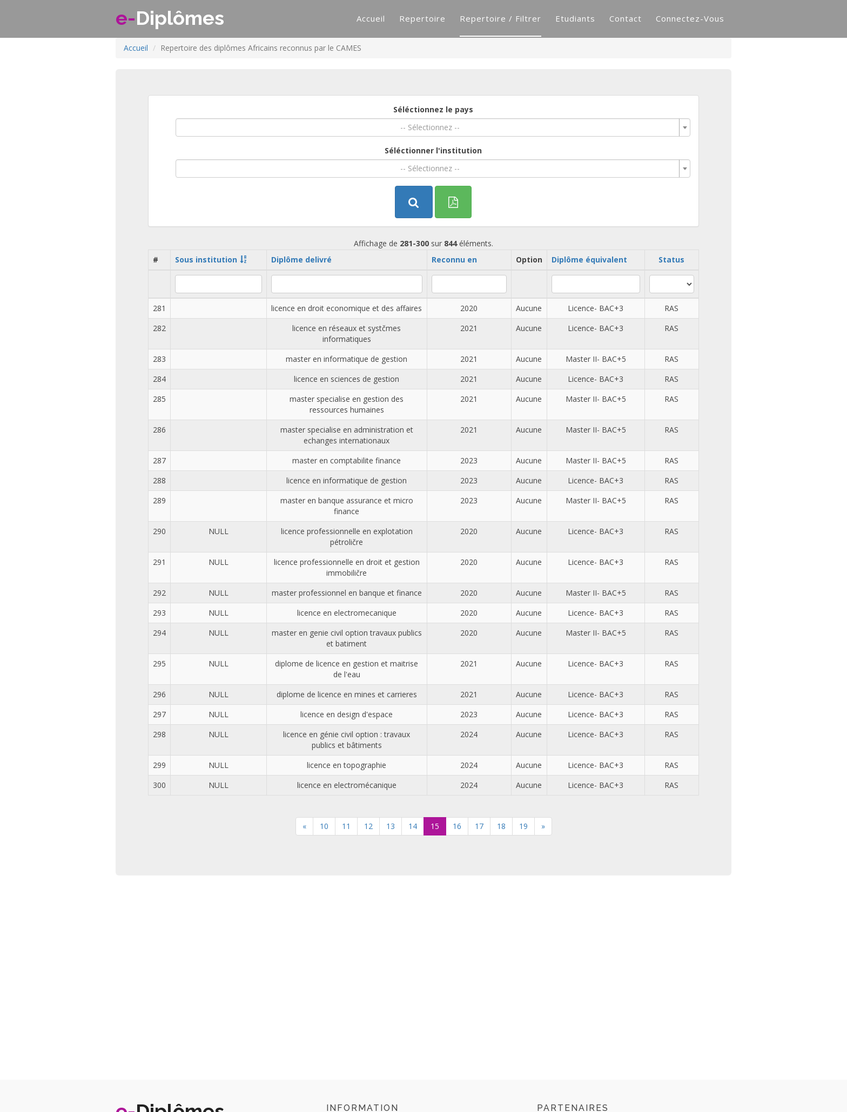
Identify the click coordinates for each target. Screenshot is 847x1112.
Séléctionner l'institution (433, 150)
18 (501, 826)
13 (390, 826)
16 (457, 826)
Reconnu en (454, 259)
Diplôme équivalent (589, 259)
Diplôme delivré (301, 259)
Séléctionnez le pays (433, 109)
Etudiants (575, 18)
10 (324, 826)
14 (412, 826)
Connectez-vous (690, 18)
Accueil (371, 18)
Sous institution (206, 259)
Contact (625, 18)
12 (368, 826)
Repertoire (422, 18)
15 (435, 826)
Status (671, 259)
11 (346, 826)
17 (479, 826)
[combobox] (433, 127)
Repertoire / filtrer (500, 18)
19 (523, 826)
